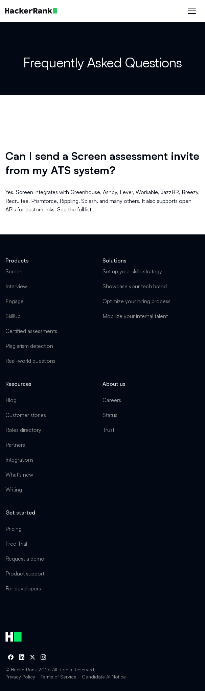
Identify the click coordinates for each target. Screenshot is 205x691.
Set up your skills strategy (132, 271)
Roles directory (23, 429)
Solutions (114, 260)
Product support (24, 573)
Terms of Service (58, 676)
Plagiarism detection (29, 345)
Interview (16, 286)
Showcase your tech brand (134, 286)
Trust (108, 429)
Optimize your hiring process (136, 301)
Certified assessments (31, 331)
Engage (14, 301)
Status (109, 415)
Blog (11, 400)
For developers (23, 588)
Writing (13, 489)
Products (17, 260)
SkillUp (13, 316)
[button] (192, 11)
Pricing (13, 528)
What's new (19, 474)
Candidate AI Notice (104, 676)
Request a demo (24, 558)
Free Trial (16, 543)
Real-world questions (30, 360)
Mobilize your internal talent (135, 316)
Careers (111, 400)
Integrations (19, 459)
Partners (15, 444)
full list (84, 209)
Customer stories (25, 415)
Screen (14, 271)
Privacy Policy (20, 676)
